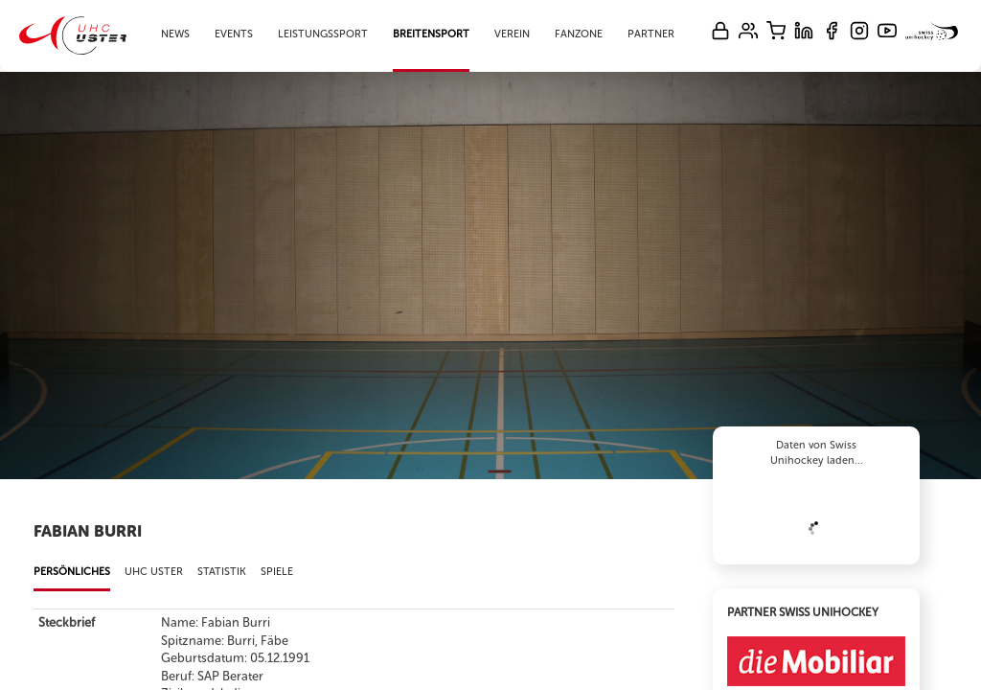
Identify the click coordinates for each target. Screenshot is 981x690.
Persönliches (72, 571)
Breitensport (431, 34)
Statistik (221, 571)
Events (234, 34)
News (175, 34)
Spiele (277, 571)
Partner (650, 34)
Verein (512, 34)
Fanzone (579, 34)
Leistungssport (323, 34)
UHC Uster (154, 571)
